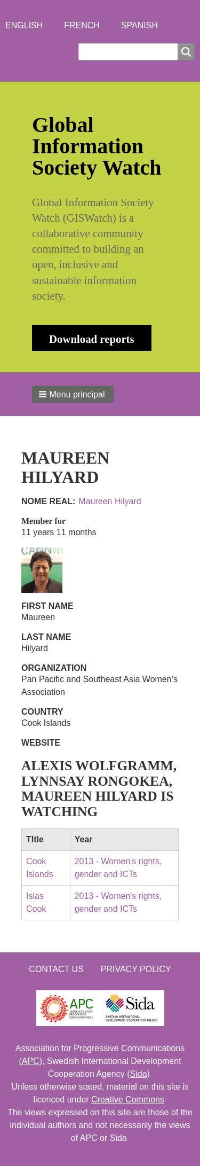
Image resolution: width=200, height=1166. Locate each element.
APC (30, 1061)
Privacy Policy (136, 969)
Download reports (91, 339)
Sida (138, 1073)
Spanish (139, 25)
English (24, 25)
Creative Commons (127, 1099)
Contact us (56, 969)
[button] (73, 394)
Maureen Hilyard (109, 501)
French (82, 25)
